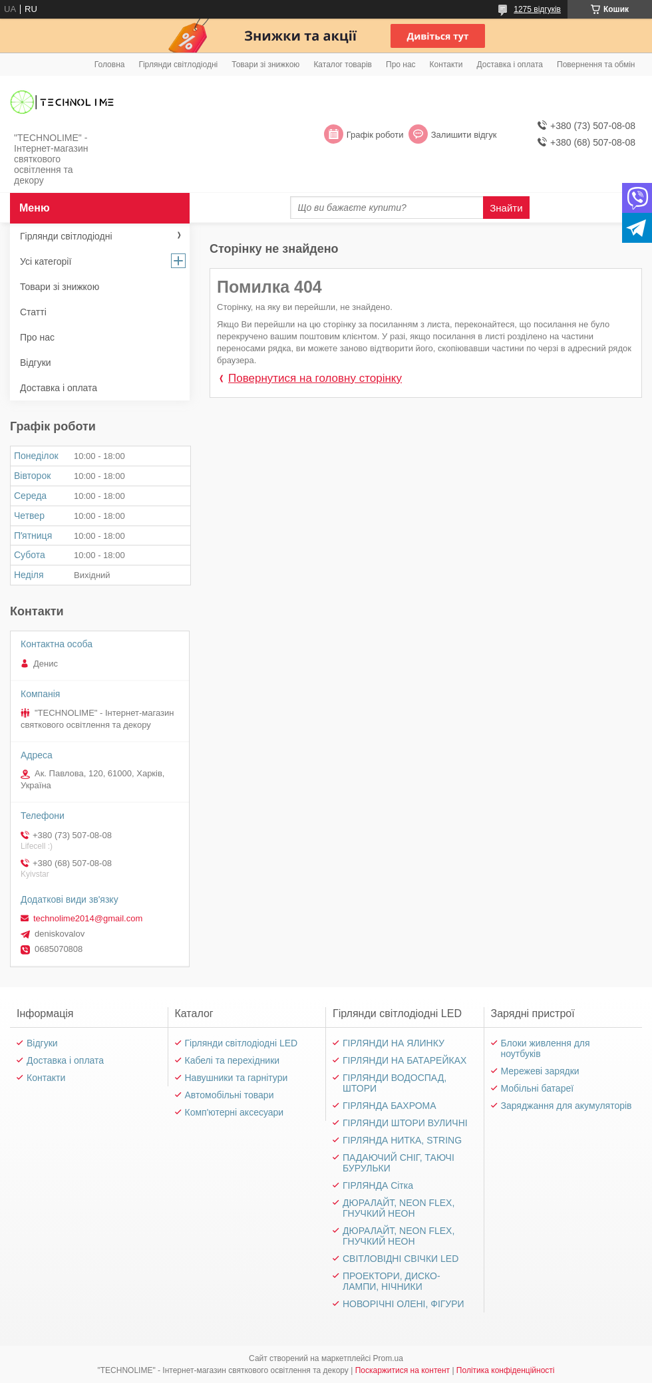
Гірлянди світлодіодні (178, 64)
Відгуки (35, 362)
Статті (33, 312)
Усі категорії (45, 261)
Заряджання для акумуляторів (566, 1105)
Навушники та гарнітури (236, 1077)
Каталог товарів (342, 64)
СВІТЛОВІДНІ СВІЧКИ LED (400, 1258)
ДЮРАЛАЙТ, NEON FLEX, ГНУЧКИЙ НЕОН (398, 1208)
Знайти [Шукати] (506, 208)
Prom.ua (388, 1358)
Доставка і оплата (510, 64)
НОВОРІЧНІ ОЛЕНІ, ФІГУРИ (403, 1304)
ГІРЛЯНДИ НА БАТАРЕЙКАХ (404, 1060)
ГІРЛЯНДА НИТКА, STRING (402, 1140)
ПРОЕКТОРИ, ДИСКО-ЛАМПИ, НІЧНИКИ (391, 1281)
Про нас (401, 64)
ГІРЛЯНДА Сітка (378, 1185)
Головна (109, 64)
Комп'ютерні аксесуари (234, 1112)
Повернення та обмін (596, 64)
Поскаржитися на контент (402, 1370)
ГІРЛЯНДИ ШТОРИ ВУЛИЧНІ (405, 1123)
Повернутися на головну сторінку (315, 378)
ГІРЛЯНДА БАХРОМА (389, 1105)
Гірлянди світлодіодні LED (241, 1043)
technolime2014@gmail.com (87, 918)
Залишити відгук (464, 135)
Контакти (446, 64)
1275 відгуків (537, 9)
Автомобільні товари (229, 1095)
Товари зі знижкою (265, 64)
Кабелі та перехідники (232, 1060)
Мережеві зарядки (540, 1071)
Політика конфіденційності (505, 1370)
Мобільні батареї (537, 1088)
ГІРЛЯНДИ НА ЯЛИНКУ (393, 1043)
